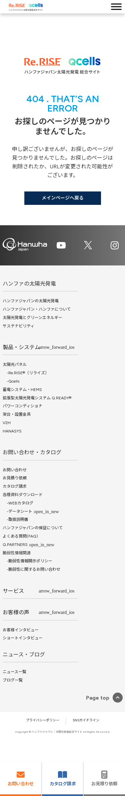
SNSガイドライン (86, 720)
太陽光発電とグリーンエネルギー (32, 317)
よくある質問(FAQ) (20, 536)
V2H (7, 422)
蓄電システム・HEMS (22, 389)
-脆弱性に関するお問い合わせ (31, 569)
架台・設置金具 (17, 414)
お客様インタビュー (21, 630)
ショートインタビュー (23, 638)
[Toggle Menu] (116, 6)
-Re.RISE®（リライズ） (26, 373)
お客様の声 (16, 612)
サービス (13, 591)
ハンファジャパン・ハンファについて (37, 309)
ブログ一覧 (13, 680)
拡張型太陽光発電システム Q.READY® (37, 398)
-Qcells (11, 381)
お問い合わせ (15, 470)
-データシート (17, 511)
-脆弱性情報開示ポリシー (27, 561)
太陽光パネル (15, 364)
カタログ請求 (15, 486)
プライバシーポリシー (42, 720)
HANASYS (12, 431)
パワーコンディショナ (22, 406)
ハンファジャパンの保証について (33, 528)
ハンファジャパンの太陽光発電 (31, 301)
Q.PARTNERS (15, 544)
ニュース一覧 (14, 671)
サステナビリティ (18, 326)
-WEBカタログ (18, 503)
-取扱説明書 (15, 520)
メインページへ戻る (63, 198)
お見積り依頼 (15, 478)
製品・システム (21, 347)
